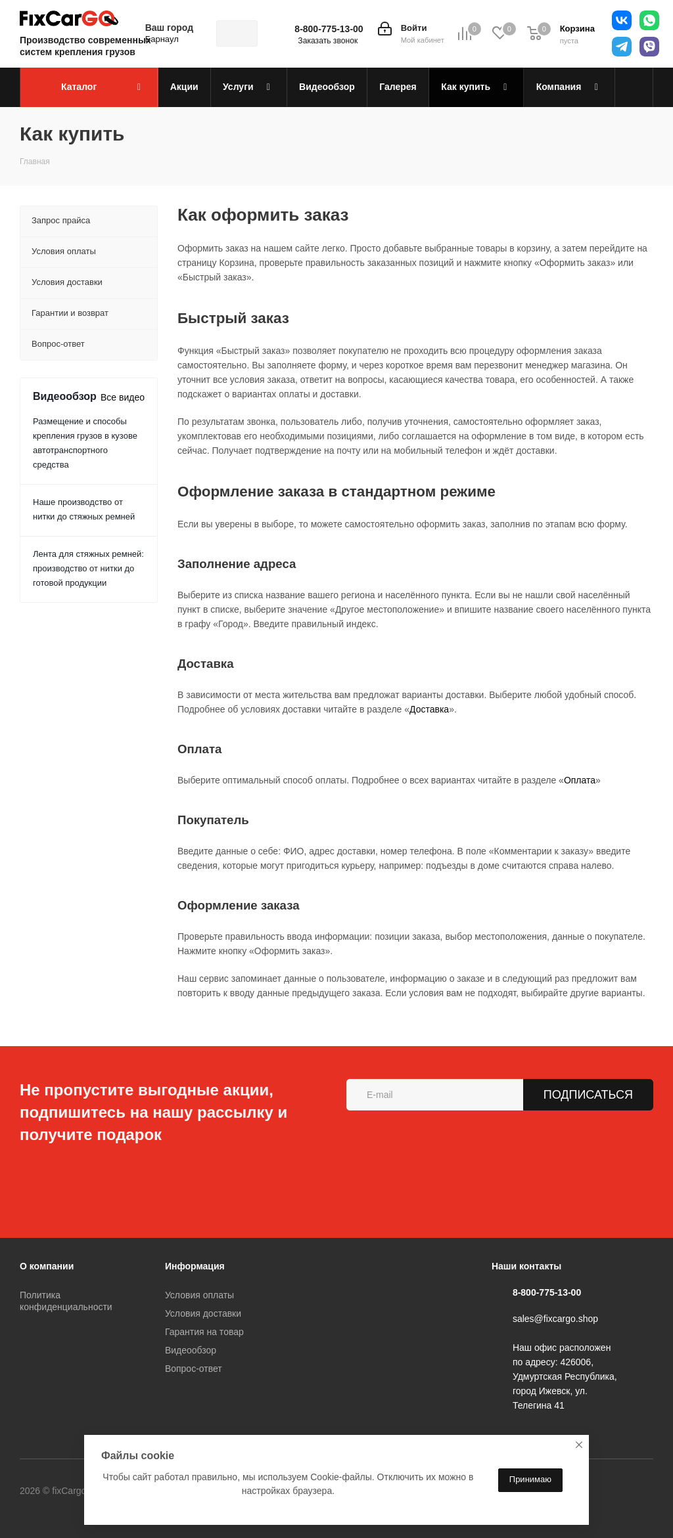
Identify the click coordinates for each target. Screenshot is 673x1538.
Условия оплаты (199, 1295)
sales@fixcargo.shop (555, 1318)
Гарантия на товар (204, 1332)
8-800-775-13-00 (328, 29)
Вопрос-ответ (193, 1368)
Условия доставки (203, 1313)
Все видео (123, 397)
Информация (195, 1266)
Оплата (579, 780)
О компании (47, 1266)
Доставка (429, 709)
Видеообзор (190, 1350)
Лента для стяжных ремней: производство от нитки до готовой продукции (88, 568)
